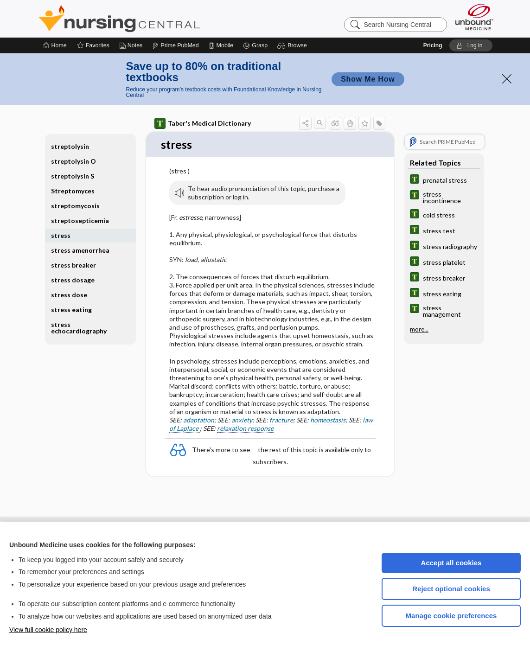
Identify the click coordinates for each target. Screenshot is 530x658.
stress (60, 235)
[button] (293, 45)
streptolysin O (73, 161)
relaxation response (245, 429)
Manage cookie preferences (451, 616)
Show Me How (368, 79)
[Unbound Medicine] (474, 17)
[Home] (55, 45)
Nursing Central (154, 18)
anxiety (241, 420)
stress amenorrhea (80, 250)
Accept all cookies (451, 563)
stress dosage (73, 280)
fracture (281, 420)
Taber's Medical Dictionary (202, 123)
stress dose (69, 295)
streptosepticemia (80, 220)
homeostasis (327, 420)
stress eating (71, 309)
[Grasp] (255, 45)
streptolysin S (72, 176)
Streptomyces (73, 191)
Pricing (432, 45)
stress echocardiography (79, 327)
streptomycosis (75, 206)
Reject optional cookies (451, 589)
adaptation (198, 420)
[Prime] (175, 45)
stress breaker (73, 265)
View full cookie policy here (48, 629)
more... (419, 329)
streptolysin (70, 146)
